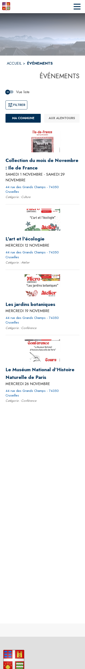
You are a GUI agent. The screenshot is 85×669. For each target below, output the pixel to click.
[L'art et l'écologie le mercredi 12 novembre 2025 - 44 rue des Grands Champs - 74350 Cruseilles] (25, 239)
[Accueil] (6, 6)
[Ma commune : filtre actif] (23, 118)
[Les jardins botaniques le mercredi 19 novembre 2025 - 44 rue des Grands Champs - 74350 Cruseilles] (30, 304)
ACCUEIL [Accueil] (14, 63)
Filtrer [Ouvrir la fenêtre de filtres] (16, 105)
